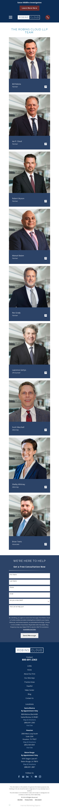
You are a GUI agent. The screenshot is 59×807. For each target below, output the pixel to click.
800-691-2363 (29, 659)
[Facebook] (19, 777)
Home (29, 670)
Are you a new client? (16, 600)
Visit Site (29, 725)
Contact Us (30, 698)
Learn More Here (29, 8)
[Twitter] (32, 777)
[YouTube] (36, 777)
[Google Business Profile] (23, 777)
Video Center (29, 690)
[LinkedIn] (27, 777)
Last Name (13, 581)
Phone (12, 587)
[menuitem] (20, 800)
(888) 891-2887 (29, 767)
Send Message (29, 635)
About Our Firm (29, 674)
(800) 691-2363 (29, 723)
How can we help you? (17, 607)
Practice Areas (29, 682)
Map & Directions (29, 720)
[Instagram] (40, 777)
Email (11, 594)
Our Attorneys (29, 678)
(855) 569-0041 (29, 745)
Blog (29, 694)
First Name (13, 574)
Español (29, 686)
